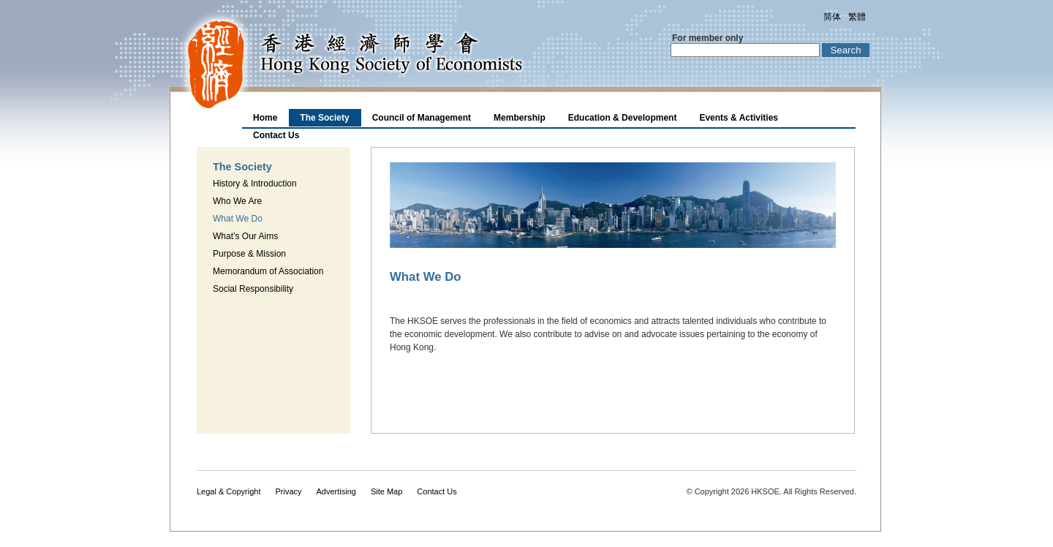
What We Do (238, 219)
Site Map (386, 491)
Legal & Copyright (228, 491)
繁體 (857, 17)
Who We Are (237, 201)
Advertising (336, 491)
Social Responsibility (253, 289)
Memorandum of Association (268, 271)
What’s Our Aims (245, 236)
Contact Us (276, 135)
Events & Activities (738, 118)
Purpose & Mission (249, 254)
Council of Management (421, 118)
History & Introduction (255, 183)
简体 (832, 17)
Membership (520, 118)
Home (265, 118)
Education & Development (622, 118)
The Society (324, 118)
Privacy (288, 491)
